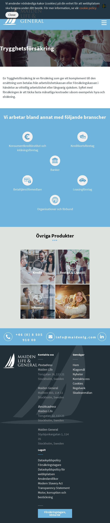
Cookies (78, 383)
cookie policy (87, 8)
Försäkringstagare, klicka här (55, 513)
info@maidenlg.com (76, 337)
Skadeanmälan (82, 393)
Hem (76, 365)
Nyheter (78, 374)
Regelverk (79, 388)
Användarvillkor (48, 479)
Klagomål (79, 370)
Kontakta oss (81, 379)
